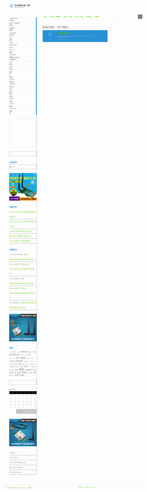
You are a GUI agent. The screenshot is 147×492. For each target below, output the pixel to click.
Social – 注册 (67, 17)
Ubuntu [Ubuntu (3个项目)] (11, 364)
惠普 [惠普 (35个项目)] (21, 369)
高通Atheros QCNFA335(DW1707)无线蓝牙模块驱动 (21, 269)
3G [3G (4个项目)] (10, 352)
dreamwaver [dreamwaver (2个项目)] (12, 358)
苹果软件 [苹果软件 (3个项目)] (30, 372)
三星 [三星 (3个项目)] (31, 364)
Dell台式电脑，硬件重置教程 (19, 241)
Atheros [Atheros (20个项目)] (24, 351)
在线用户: (12, 453)
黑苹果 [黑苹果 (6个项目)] (22, 375)
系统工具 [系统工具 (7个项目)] (13, 373)
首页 (45, 17)
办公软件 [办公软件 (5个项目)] (12, 366)
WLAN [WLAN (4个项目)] (27, 364)
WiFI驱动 (88, 17)
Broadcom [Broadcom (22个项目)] (14, 354)
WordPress (25, 488)
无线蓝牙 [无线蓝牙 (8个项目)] (28, 370)
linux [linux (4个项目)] (27, 358)
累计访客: (12, 472)
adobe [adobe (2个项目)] (18, 352)
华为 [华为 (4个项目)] (17, 366)
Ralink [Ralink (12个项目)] (12, 361)
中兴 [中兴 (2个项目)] (35, 364)
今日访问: (12, 458)
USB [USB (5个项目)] (15, 364)
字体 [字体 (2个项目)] (29, 366)
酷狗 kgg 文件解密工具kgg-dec (20, 236)
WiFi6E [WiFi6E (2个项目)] (24, 364)
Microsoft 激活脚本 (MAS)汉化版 (20, 231)
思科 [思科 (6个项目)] (16, 370)
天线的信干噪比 (56, 33)
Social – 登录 (79, 17)
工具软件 (96, 17)
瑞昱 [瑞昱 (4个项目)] (34, 370)
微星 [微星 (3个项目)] (13, 370)
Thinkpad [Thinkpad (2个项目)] (31, 361)
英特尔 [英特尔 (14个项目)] (24, 372)
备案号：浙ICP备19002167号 (87, 487)
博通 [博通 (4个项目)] (21, 366)
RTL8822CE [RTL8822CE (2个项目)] (26, 361)
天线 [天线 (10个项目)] (25, 366)
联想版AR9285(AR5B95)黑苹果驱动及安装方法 (22, 293)
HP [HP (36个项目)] (17, 357)
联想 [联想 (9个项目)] (18, 372)
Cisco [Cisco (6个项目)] (22, 355)
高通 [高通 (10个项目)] (17, 375)
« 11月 (18, 411)
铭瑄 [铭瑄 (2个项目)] (13, 375)
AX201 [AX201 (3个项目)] (30, 352)
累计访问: (12, 467)
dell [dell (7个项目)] (29, 355)
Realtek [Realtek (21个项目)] (19, 360)
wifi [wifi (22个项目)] (20, 363)
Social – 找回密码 (55, 17)
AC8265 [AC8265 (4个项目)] (14, 352)
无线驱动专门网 (15, 488)
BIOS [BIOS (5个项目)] (34, 352)
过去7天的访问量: (15, 462)
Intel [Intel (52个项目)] (22, 357)
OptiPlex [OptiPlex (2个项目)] (31, 358)
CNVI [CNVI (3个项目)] (26, 355)
